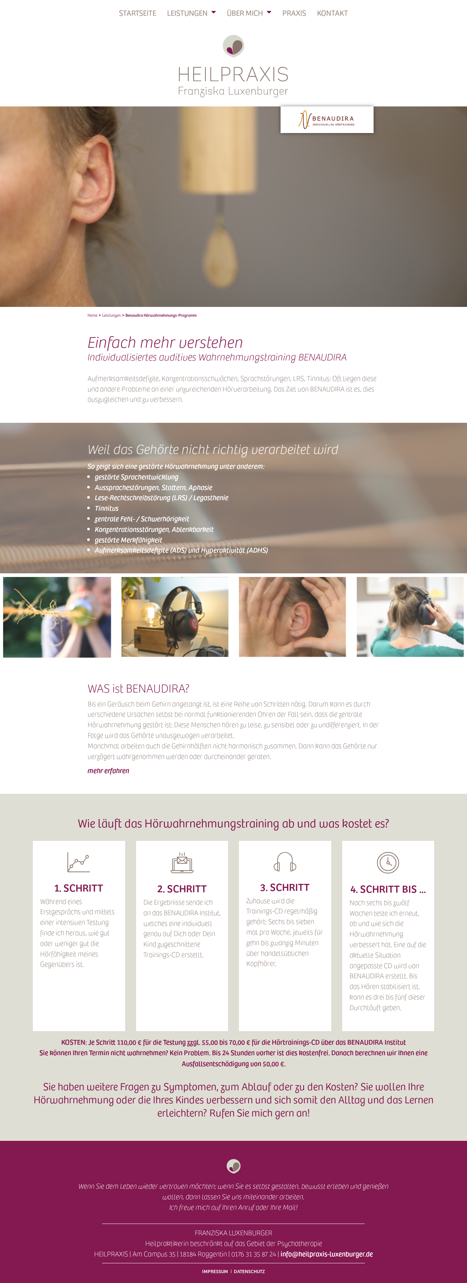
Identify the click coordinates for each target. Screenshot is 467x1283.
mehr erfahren (108, 770)
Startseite (137, 13)
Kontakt (332, 13)
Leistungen (191, 13)
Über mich (249, 13)
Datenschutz (249, 1271)
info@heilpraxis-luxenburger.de (327, 1253)
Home (92, 315)
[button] (233, 770)
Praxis (294, 13)
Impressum (215, 1271)
